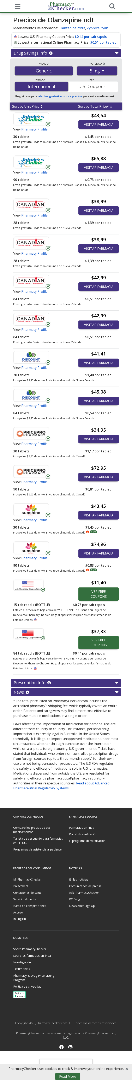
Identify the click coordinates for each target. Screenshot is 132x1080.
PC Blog (74, 899)
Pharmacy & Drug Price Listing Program (33, 978)
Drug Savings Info (66, 53)
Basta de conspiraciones (29, 906)
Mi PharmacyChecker (27, 879)
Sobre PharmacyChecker (29, 949)
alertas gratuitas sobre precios (60, 96)
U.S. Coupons (92, 86)
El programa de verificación (87, 841)
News (66, 692)
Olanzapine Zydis (72, 28)
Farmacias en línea (81, 828)
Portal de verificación (83, 834)
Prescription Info (66, 683)
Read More (67, 1076)
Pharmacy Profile (34, 129)
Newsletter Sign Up (82, 906)
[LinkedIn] (70, 1047)
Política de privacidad (27, 986)
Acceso (18, 912)
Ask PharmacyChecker (84, 893)
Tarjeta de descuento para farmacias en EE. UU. (38, 841)
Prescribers (20, 886)
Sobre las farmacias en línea (32, 956)
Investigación (22, 962)
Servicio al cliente (24, 899)
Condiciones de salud (27, 893)
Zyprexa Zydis (97, 28)
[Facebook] (62, 1047)
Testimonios (21, 969)
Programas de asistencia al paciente (37, 849)
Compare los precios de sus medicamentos (31, 830)
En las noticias (78, 879)
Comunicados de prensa (85, 886)
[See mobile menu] (16, 6)
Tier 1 (93, 531)
